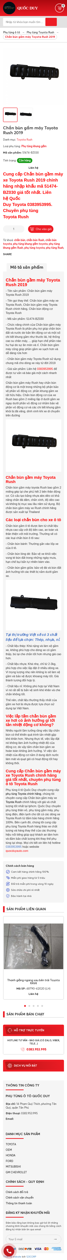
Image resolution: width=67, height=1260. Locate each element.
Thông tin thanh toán (19, 1203)
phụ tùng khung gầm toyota (30, 244)
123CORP (31, 1256)
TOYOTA (11, 1144)
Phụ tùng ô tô (11, 32)
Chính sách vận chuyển (20, 1197)
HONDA (10, 1155)
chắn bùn (19, 240)
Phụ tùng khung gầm (33, 146)
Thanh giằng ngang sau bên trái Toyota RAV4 (33, 981)
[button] (25, 1006)
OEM (9, 1149)
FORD (9, 1161)
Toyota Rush (24, 139)
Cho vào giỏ (41, 229)
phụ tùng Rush (54, 247)
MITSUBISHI (13, 1166)
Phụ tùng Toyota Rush (40, 32)
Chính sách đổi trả (17, 1192)
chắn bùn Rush (35, 240)
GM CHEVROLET (16, 1172)
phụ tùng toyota (34, 247)
